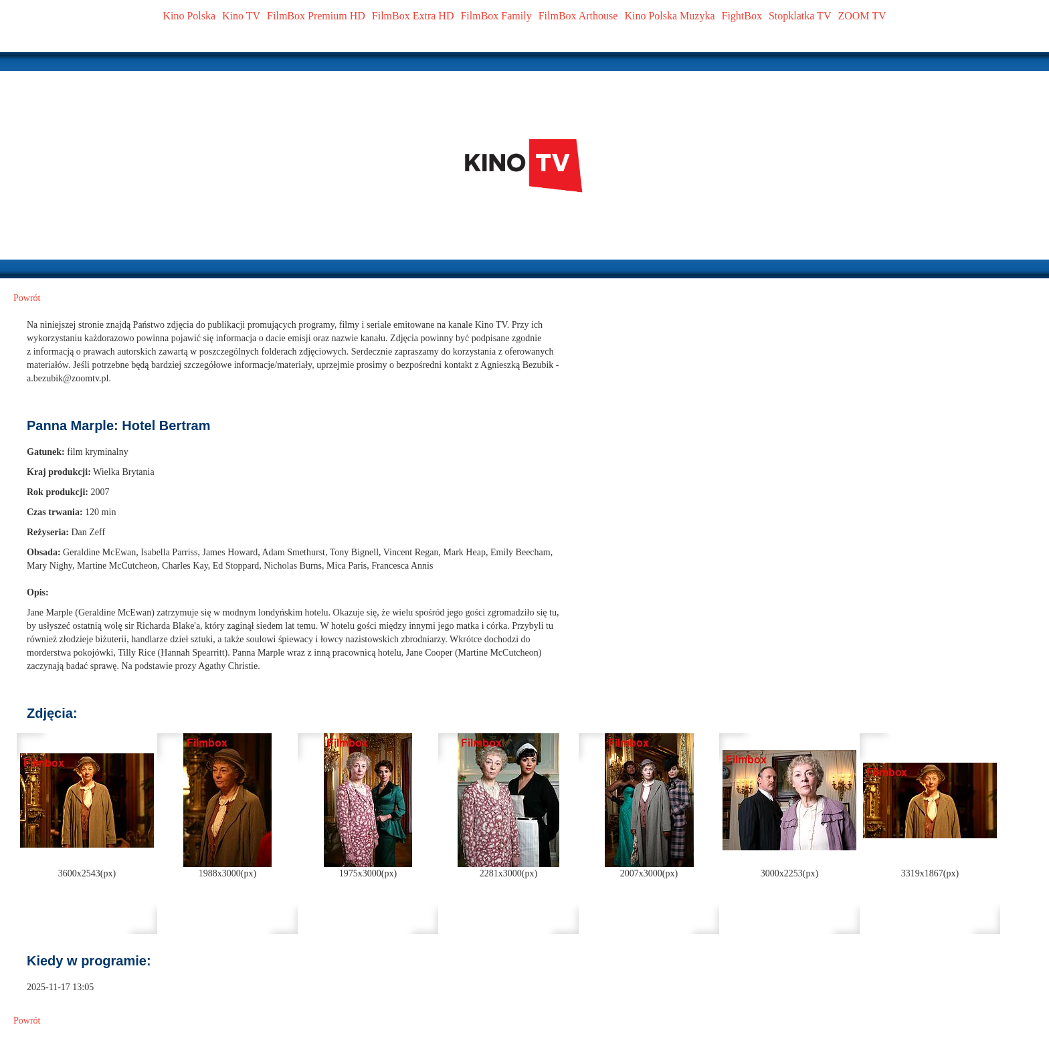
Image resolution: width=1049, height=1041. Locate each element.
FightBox (742, 15)
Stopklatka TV (800, 15)
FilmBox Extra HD (413, 15)
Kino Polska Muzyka (669, 15)
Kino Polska (189, 15)
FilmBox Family (495, 15)
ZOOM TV (862, 15)
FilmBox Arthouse (578, 15)
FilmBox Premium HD (316, 15)
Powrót (26, 298)
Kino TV (241, 15)
